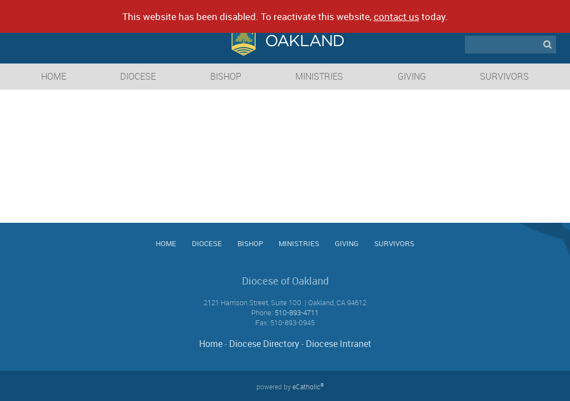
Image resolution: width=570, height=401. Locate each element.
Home (210, 344)
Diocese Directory (264, 344)
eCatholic (308, 386)
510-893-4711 (297, 312)
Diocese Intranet (338, 344)
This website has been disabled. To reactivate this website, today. (285, 16)
